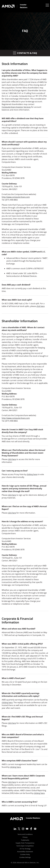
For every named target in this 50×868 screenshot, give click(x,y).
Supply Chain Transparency (25, 843)
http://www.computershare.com (16, 197)
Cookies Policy (25, 854)
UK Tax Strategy (25, 849)
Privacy (25, 837)
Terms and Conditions (25, 834)
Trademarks (25, 840)
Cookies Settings (25, 857)
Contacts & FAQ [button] (25, 53)
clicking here (31, 474)
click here (40, 306)
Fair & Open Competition (25, 846)
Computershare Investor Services (16, 107)
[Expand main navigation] (47, 5)
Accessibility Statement (25, 852)
